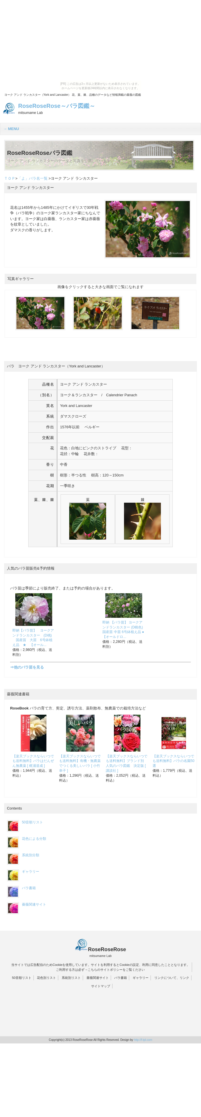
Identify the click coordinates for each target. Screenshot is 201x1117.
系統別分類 (23, 855)
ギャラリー (23, 871)
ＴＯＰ (9, 178)
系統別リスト (71, 977)
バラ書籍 (21, 888)
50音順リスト (25, 822)
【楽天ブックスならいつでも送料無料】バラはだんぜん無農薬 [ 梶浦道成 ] (33, 761)
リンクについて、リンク (171, 977)
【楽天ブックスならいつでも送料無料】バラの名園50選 (173, 761)
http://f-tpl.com (143, 1039)
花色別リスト (46, 977)
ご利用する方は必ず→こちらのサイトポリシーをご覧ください (100, 969)
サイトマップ (100, 986)
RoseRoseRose (107, 949)
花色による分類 (26, 838)
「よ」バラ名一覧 (33, 178)
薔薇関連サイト (26, 904)
